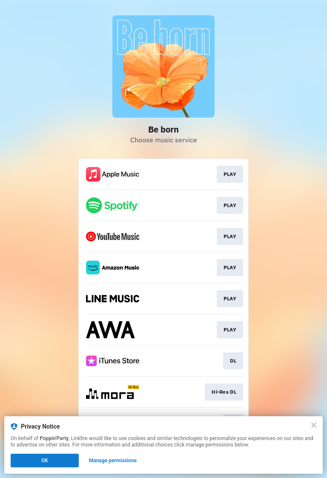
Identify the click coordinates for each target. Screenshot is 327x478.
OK (44, 461)
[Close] (314, 425)
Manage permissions (113, 461)
